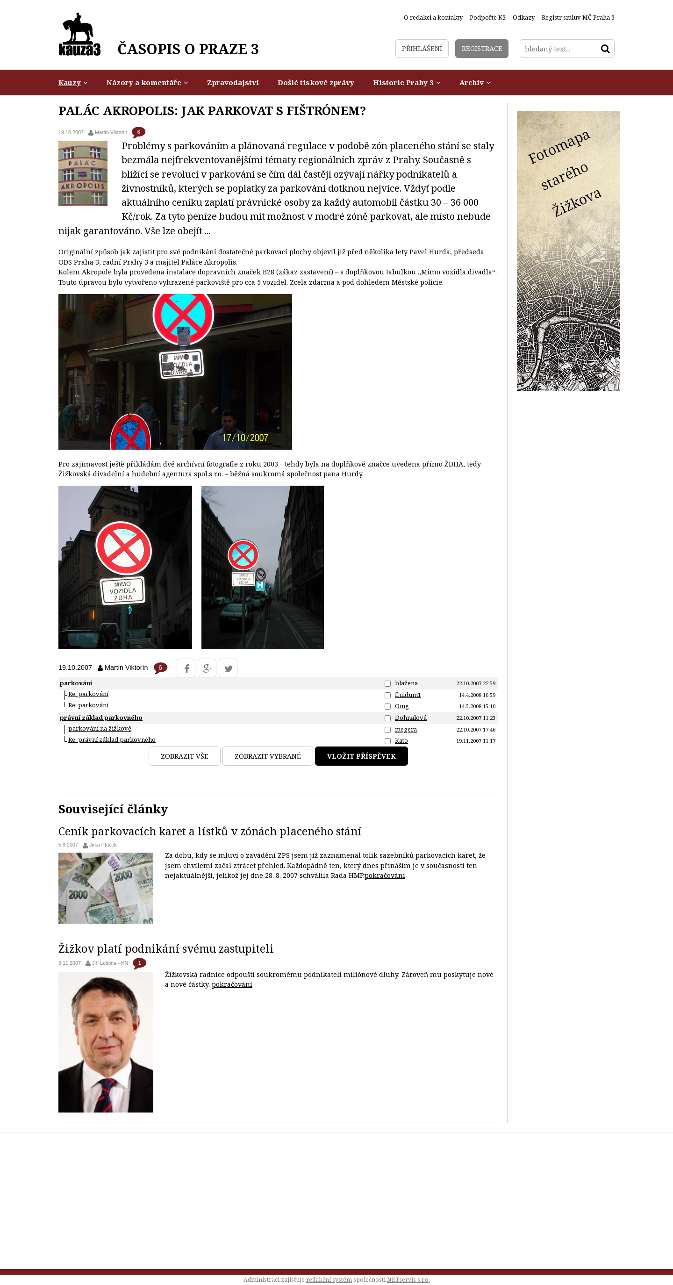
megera (406, 729)
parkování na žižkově (99, 728)
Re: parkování (88, 693)
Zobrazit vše (184, 756)
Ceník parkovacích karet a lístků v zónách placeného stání (210, 831)
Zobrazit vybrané (268, 756)
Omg (402, 706)
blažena (406, 683)
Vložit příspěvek (361, 756)
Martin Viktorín (111, 132)
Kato (401, 740)
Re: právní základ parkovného (112, 739)
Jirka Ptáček (103, 844)
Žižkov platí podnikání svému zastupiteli (166, 948)
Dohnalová (411, 717)
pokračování (385, 875)
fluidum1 (408, 694)
